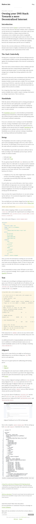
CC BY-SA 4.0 (23, 517)
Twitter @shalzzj (6, 507)
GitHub (26, 478)
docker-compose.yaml (8, 478)
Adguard (6, 368)
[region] (18, 453)
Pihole (5, 366)
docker (6, 376)
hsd (10, 157)
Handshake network (9, 113)
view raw (31, 478)
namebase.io (27, 127)
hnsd (11, 159)
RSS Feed (16, 519)
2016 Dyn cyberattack (7, 494)
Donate (20, 519)
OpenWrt (4, 273)
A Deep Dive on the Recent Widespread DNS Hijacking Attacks (16, 484)
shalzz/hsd (31, 203)
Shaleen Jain (6, 4)
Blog (33, 4)
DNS (15, 27)
